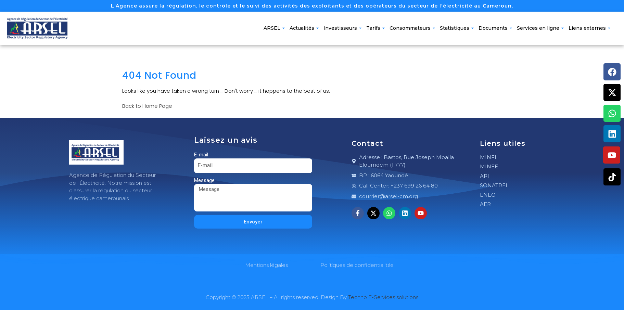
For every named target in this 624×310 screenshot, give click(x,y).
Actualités (304, 28)
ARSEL (274, 28)
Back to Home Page (147, 105)
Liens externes (589, 28)
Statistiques (457, 28)
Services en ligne (540, 28)
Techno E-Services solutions (383, 297)
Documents (495, 28)
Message (204, 180)
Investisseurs (342, 28)
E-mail (201, 155)
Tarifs (375, 28)
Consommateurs (412, 28)
